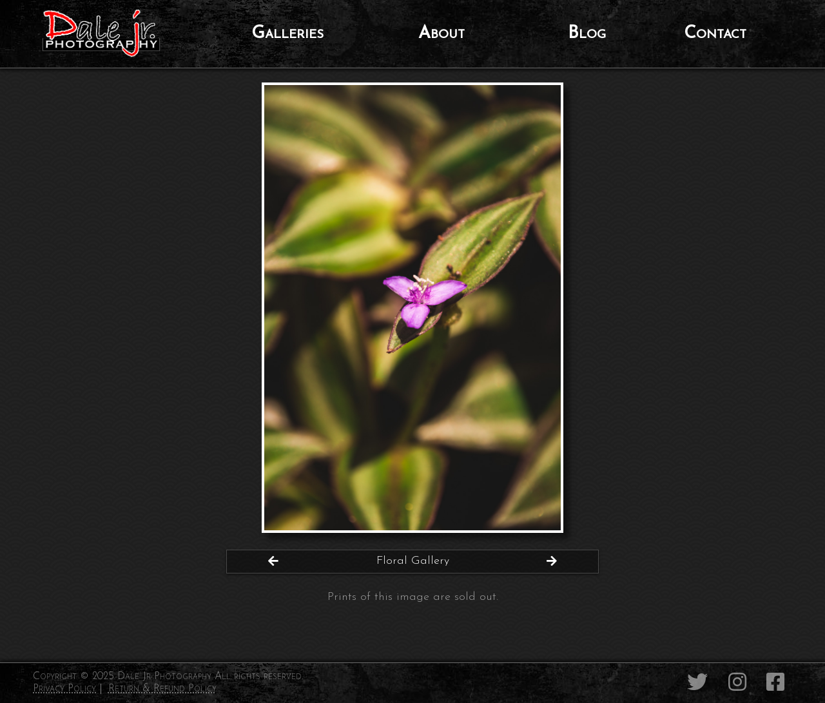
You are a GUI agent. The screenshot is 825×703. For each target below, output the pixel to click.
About (441, 34)
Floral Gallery (412, 561)
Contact (715, 34)
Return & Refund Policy (162, 689)
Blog (587, 34)
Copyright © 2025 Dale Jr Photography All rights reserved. (168, 676)
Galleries (287, 34)
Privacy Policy (64, 689)
